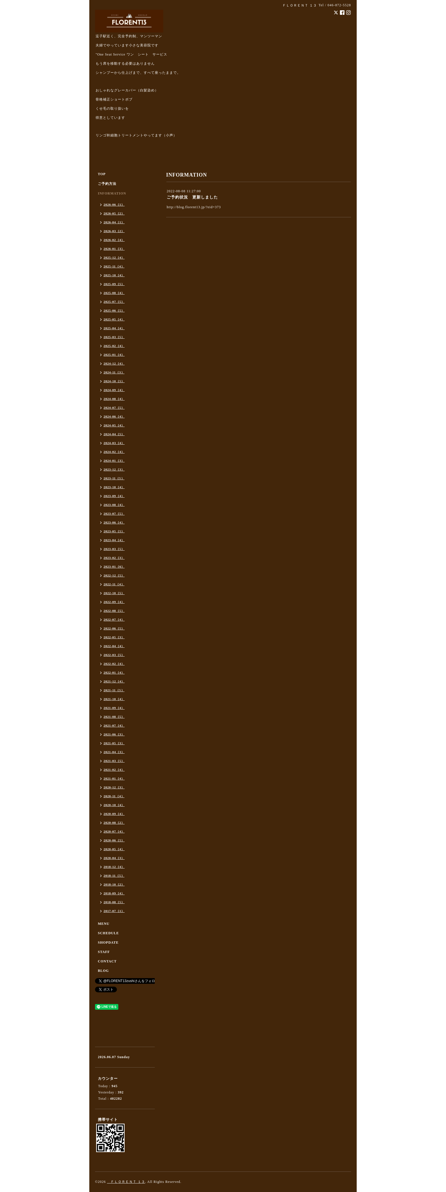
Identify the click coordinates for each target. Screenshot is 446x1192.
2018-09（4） (114, 893)
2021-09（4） (114, 708)
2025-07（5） (114, 301)
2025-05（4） (114, 319)
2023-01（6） (114, 566)
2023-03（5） (114, 549)
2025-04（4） (114, 328)
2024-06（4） (114, 416)
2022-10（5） (114, 593)
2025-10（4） (114, 275)
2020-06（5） (114, 840)
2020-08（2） (114, 822)
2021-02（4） (114, 769)
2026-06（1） (114, 204)
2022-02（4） (114, 663)
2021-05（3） (114, 743)
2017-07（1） (114, 911)
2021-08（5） (114, 716)
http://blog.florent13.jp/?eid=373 (194, 207)
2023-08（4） (114, 504)
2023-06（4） (114, 522)
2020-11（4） (114, 796)
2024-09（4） (114, 390)
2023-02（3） (114, 557)
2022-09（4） (114, 602)
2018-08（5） (114, 902)
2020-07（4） (114, 831)
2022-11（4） (114, 584)
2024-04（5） (114, 434)
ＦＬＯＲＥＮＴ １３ (126, 1182)
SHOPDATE (108, 942)
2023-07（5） (114, 513)
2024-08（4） (114, 398)
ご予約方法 (107, 184)
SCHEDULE (108, 933)
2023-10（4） (114, 487)
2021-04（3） (114, 752)
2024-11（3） (114, 372)
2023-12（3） (114, 469)
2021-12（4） (114, 681)
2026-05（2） (114, 213)
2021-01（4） (114, 778)
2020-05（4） (114, 849)
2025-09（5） (114, 284)
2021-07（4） (114, 725)
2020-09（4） (114, 813)
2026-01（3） (114, 248)
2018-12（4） (114, 866)
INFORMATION (112, 193)
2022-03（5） (114, 655)
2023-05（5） (114, 531)
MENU (104, 924)
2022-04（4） (114, 646)
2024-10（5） (114, 381)
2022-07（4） (114, 619)
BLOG (103, 971)
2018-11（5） (114, 875)
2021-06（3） (114, 734)
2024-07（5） (114, 407)
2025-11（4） (114, 266)
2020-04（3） (114, 858)
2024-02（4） (114, 451)
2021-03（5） (114, 760)
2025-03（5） (114, 337)
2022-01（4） (114, 672)
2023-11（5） (114, 478)
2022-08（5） (114, 610)
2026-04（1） (114, 222)
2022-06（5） (114, 628)
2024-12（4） (114, 363)
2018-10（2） (114, 884)
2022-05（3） (114, 637)
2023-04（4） (114, 540)
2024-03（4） (114, 443)
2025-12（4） (114, 257)
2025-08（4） (114, 293)
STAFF (104, 952)
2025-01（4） (114, 354)
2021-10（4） (114, 699)
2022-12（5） (114, 575)
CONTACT (107, 961)
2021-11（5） (114, 690)
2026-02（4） (114, 240)
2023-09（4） (114, 496)
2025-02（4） (114, 345)
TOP (102, 174)
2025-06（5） (114, 310)
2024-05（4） (114, 425)
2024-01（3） (114, 460)
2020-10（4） (114, 805)
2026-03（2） (114, 231)
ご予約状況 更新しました (192, 197)
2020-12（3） (114, 787)
